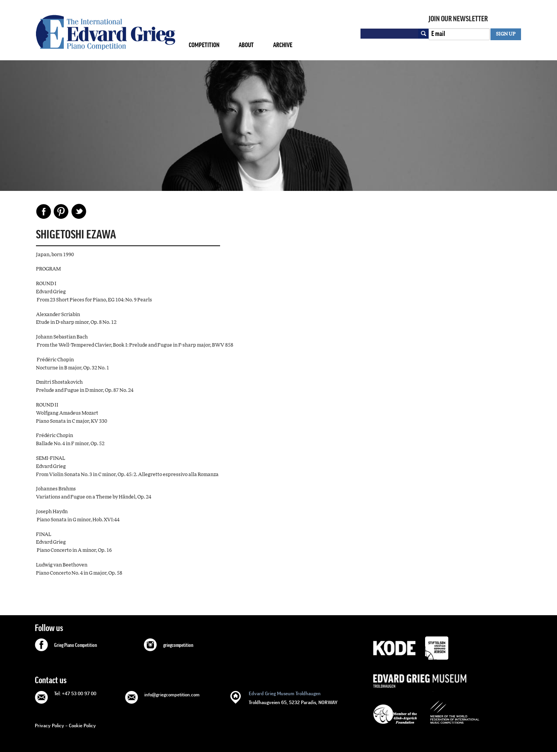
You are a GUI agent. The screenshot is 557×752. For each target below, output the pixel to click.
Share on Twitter (78, 211)
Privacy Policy (49, 725)
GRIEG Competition (105, 32)
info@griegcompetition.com (172, 694)
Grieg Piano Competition (75, 645)
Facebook (43, 211)
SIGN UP (506, 34)
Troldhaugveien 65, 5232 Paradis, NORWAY (293, 697)
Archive (282, 45)
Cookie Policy (82, 725)
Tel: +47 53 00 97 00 (75, 693)
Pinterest (61, 211)
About (246, 45)
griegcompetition (178, 645)
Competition (204, 45)
